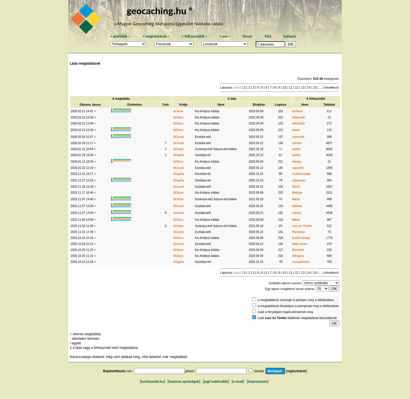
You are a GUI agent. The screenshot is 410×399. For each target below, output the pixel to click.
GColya (178, 149)
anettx (296, 149)
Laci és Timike (302, 226)
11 (290, 87)
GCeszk (178, 136)
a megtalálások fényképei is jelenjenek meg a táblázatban (298, 306)
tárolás (259, 371)
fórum (248, 36)
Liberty (297, 212)
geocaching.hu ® (160, 11)
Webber (297, 192)
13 (302, 87)
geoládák (120, 36)
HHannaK (298, 117)
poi (224, 36)
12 (296, 87)
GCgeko (178, 155)
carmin (297, 143)
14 (308, 87)
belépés (289, 36)
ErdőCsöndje (301, 238)
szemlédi (298, 136)
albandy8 (298, 123)
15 (314, 87)
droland (297, 111)
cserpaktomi (300, 261)
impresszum (257, 381)
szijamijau (299, 180)
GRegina (298, 255)
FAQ (268, 36)
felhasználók (194, 36)
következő (331, 87)
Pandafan (298, 232)
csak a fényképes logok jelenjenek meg (285, 312)
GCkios (178, 111)
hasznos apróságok (184, 381)
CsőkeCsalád (301, 173)
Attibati (297, 206)
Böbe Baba (299, 243)
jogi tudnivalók (216, 381)
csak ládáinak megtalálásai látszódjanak (297, 318)
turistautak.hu (152, 381)
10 (284, 87)
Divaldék (298, 249)
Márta (296, 199)
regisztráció (296, 371)
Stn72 (296, 186)
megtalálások (156, 36)
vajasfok (298, 167)
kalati (296, 130)
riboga (296, 161)
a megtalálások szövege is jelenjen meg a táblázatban (296, 300)
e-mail (238, 381)
